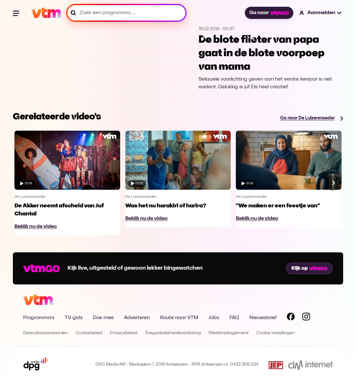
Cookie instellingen (275, 333)
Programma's (38, 317)
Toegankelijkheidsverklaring (173, 333)
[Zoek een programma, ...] (126, 13)
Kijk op (309, 268)
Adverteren (137, 317)
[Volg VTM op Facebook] (291, 318)
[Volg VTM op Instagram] (306, 318)
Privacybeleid (123, 333)
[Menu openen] (17, 13)
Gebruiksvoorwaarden (45, 333)
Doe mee (103, 317)
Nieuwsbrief (263, 317)
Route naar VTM (179, 317)
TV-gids (74, 317)
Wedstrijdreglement (229, 333)
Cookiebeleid (89, 333)
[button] (320, 13)
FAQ (234, 317)
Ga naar (269, 12)
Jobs (214, 317)
